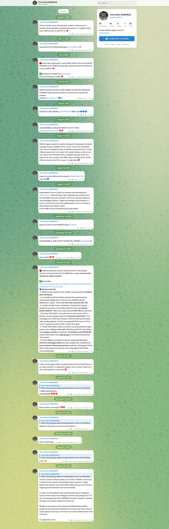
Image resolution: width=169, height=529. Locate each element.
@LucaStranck (52, 98)
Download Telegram (117, 39)
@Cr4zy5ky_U (73, 47)
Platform (126, 44)
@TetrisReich (104, 33)
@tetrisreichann (116, 17)
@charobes (85, 241)
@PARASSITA (64, 112)
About (106, 44)
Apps (118, 44)
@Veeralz (73, 225)
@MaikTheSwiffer (77, 176)
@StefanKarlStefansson (48, 131)
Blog (112, 44)
